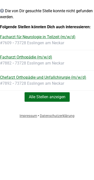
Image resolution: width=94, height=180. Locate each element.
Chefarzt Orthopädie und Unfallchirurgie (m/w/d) (43, 77)
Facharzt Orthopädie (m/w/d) (26, 57)
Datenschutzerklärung (57, 116)
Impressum (28, 116)
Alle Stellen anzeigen (47, 96)
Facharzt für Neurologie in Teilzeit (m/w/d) (37, 36)
